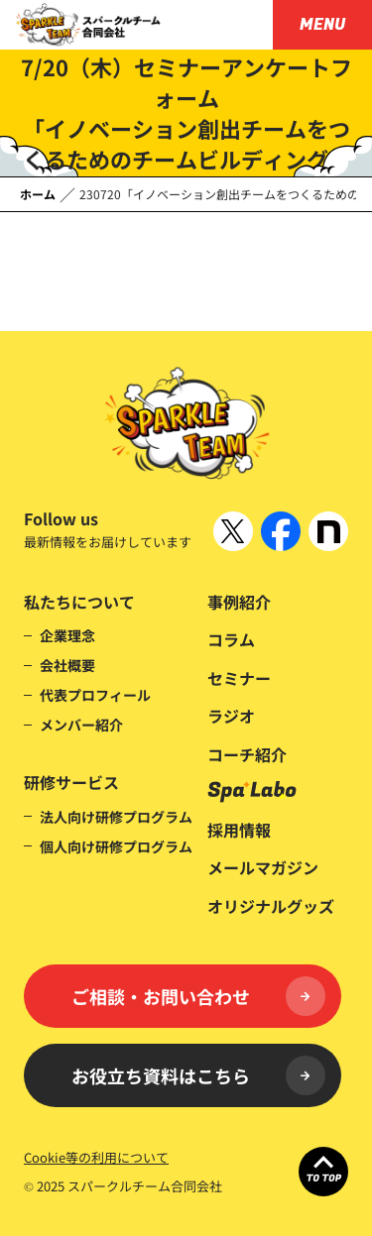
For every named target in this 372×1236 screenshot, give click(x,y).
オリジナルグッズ (270, 906)
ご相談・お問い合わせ (198, 996)
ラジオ (231, 716)
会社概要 (67, 665)
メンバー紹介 (81, 724)
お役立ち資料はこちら (198, 1075)
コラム (231, 639)
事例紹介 (239, 602)
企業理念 (67, 635)
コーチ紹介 (247, 754)
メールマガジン (262, 867)
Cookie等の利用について (96, 1157)
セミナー (239, 678)
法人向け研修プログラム (116, 817)
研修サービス (71, 782)
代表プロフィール (95, 695)
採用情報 (239, 830)
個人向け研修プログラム (116, 846)
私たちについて (79, 602)
